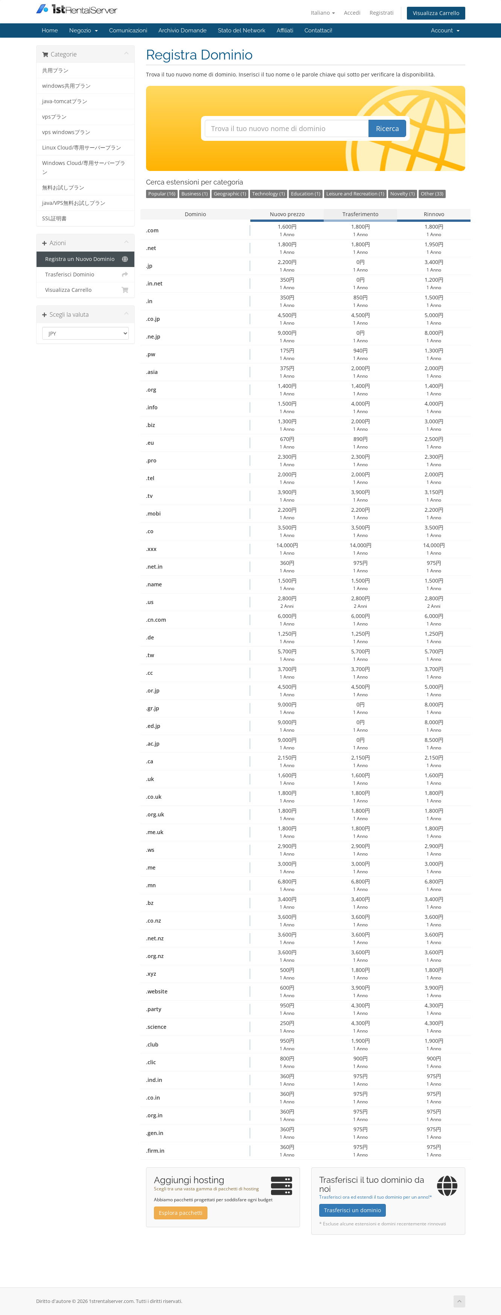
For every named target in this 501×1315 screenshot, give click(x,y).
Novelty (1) (402, 194)
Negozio (83, 30)
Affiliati (285, 30)
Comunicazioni (128, 30)
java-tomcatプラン (64, 101)
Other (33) (432, 194)
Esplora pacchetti (181, 1212)
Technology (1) (268, 194)
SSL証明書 (54, 218)
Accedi (352, 12)
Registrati (382, 12)
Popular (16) (161, 194)
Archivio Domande (182, 30)
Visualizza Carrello (436, 13)
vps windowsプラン (66, 132)
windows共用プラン (66, 85)
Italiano (323, 12)
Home (50, 30)
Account (445, 30)
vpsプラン (54, 116)
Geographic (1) (230, 194)
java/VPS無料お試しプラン (73, 203)
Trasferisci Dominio (85, 274)
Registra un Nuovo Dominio (85, 259)
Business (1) (194, 194)
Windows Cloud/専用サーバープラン (83, 167)
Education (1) (305, 194)
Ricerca (387, 128)
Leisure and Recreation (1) (355, 194)
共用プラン (55, 70)
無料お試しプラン (63, 187)
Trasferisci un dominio (352, 1210)
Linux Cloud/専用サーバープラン (81, 147)
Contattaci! (318, 30)
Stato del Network (241, 30)
